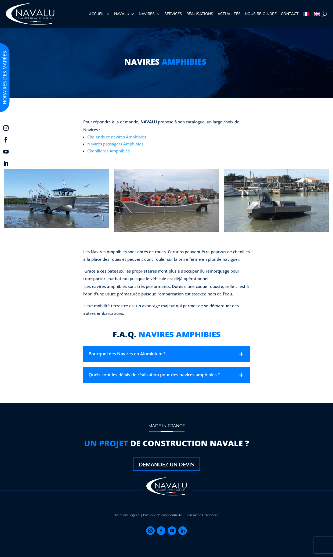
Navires (147, 13)
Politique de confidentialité (162, 515)
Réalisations (199, 13)
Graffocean (210, 515)
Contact (290, 13)
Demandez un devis (166, 464)
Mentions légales (127, 515)
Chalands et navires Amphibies (116, 137)
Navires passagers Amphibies (115, 144)
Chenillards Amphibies (108, 150)
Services (173, 13)
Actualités (229, 13)
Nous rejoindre (261, 13)
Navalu (121, 13)
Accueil (96, 13)
